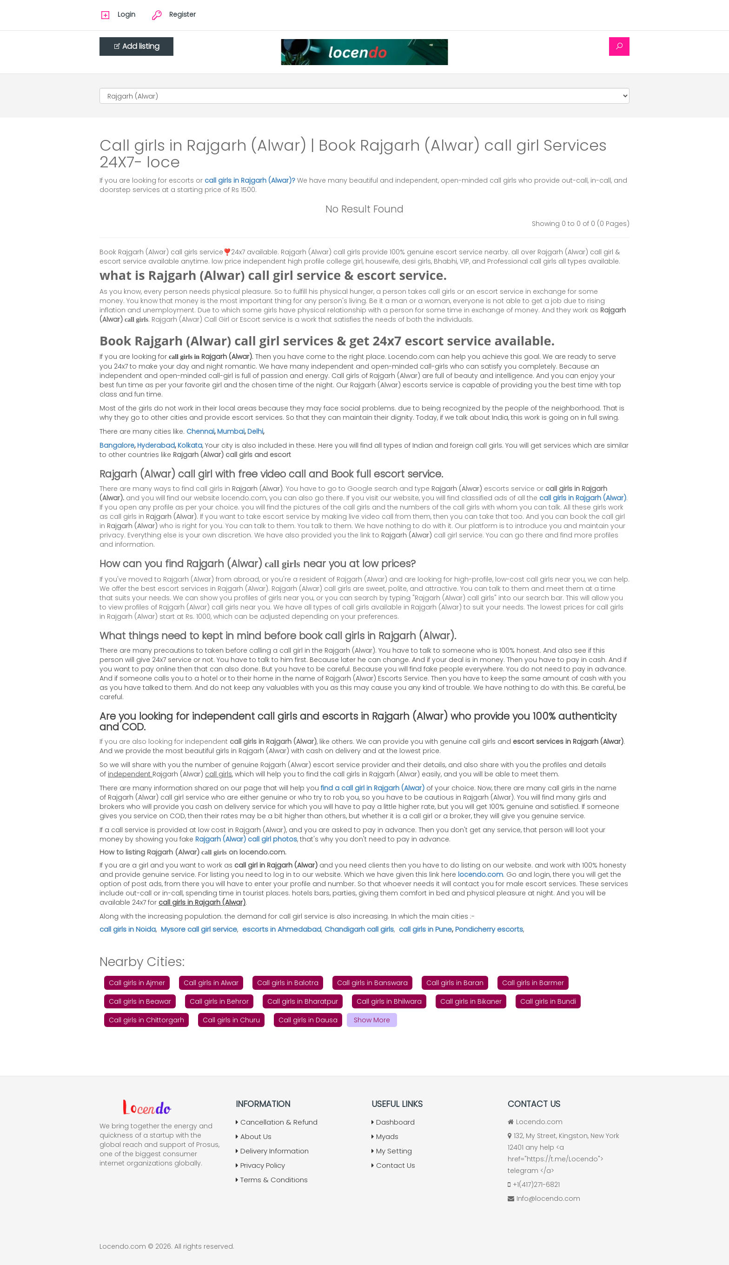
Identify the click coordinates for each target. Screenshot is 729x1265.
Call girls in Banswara (372, 982)
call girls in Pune (425, 929)
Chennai (200, 431)
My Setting (391, 1151)
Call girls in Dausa (308, 1020)
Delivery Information (272, 1151)
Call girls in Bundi (548, 1001)
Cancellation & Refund (277, 1122)
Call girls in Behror (219, 1001)
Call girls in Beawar (140, 1001)
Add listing (136, 46)
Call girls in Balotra (287, 982)
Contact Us (393, 1165)
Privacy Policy (260, 1165)
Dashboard (393, 1122)
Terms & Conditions (272, 1180)
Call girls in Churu (231, 1020)
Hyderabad (156, 445)
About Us (254, 1136)
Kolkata (190, 445)
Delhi (255, 431)
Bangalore (116, 445)
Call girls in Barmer (533, 982)
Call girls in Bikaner (471, 1001)
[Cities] (364, 96)
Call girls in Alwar (211, 982)
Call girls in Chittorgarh (146, 1020)
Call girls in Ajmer (137, 982)
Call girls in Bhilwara (389, 1001)
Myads (384, 1136)
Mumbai (231, 431)
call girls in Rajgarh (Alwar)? (251, 180)
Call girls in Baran (455, 982)
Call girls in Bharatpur (302, 1001)
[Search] (619, 46)
